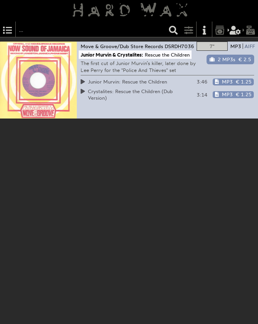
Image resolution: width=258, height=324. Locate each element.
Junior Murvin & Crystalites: (112, 55)
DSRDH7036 (179, 46)
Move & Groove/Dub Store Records (122, 46)
